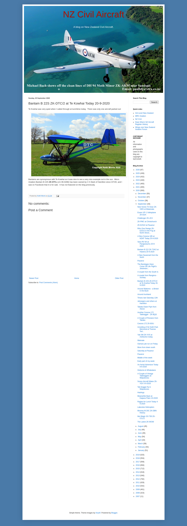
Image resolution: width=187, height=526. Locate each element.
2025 (138, 173)
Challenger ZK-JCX (145, 218)
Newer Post (33, 278)
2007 (138, 496)
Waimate (140, 340)
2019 (138, 455)
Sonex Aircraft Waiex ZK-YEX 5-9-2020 (147, 382)
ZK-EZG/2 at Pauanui (145, 225)
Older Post (119, 278)
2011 (138, 482)
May (140, 437)
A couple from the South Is (147, 272)
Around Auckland (144, 294)
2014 (138, 472)
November (142, 197)
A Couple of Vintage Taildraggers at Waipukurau (145, 376)
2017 (138, 462)
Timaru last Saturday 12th (147, 298)
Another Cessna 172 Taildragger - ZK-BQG (147, 313)
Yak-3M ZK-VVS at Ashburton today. (145, 336)
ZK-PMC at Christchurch (147, 222)
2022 (138, 184)
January (141, 450)
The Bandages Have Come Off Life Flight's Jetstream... (147, 266)
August (141, 426)
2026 (138, 170)
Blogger (114, 513)
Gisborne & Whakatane (146, 370)
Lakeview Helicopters (145, 407)
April (140, 440)
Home (76, 278)
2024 (138, 177)
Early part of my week (145, 361)
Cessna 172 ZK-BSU (145, 323)
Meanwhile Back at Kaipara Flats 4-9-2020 (147, 397)
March (140, 444)
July (140, 430)
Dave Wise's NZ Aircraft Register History (144, 123)
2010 (138, 486)
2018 (138, 458)
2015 (138, 469)
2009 (138, 489)
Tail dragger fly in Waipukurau (144, 388)
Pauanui (140, 261)
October (141, 201)
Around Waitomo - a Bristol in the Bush (148, 290)
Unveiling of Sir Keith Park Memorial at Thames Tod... (147, 329)
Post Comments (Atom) (48, 283)
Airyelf (98, 513)
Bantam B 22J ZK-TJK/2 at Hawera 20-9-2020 (148, 250)
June (140, 433)
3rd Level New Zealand (144, 113)
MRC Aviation (140, 116)
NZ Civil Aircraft (93, 14)
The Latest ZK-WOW (145, 422)
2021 (138, 187)
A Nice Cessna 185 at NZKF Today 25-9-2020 (147, 237)
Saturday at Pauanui (145, 351)
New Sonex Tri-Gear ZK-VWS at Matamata (147, 208)
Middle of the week (144, 358)
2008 (138, 493)
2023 (138, 180)
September (142, 204)
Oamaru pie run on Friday (147, 344)
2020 (138, 190)
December (142, 194)
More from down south (146, 347)
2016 (138, 465)
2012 (138, 479)
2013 (138, 475)
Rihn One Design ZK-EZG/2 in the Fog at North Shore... (146, 230)
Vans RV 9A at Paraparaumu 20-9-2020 (146, 244)
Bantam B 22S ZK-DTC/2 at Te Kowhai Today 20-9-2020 (147, 283)
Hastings (140, 392)
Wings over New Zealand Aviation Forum (145, 128)
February (141, 447)
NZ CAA (138, 119)
